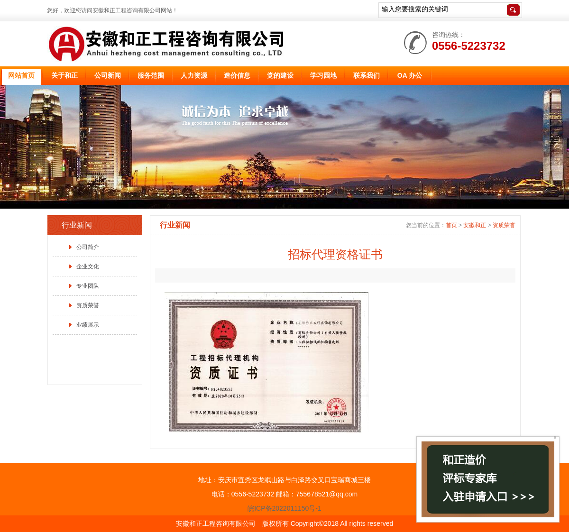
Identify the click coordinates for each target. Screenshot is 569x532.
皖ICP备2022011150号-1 (284, 508)
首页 (451, 225)
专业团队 (87, 286)
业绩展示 (87, 324)
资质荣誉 (87, 305)
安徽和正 (474, 225)
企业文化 (87, 266)
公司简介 (87, 247)
